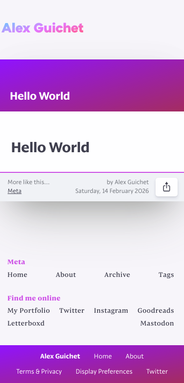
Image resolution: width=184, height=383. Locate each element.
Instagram (111, 311)
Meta (15, 191)
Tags (166, 275)
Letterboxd (26, 324)
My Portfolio (28, 311)
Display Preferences (104, 371)
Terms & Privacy (39, 371)
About (66, 275)
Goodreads (155, 311)
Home (17, 275)
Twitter (72, 311)
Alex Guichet (42, 28)
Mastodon (157, 324)
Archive (118, 275)
